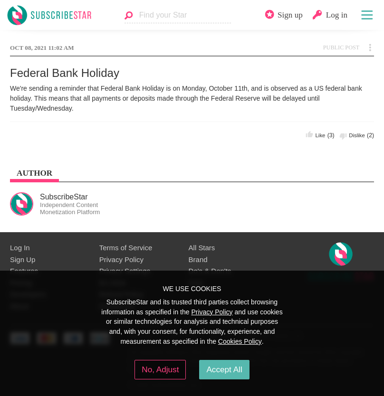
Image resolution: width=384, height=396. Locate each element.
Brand (198, 259)
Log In (20, 248)
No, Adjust (160, 369)
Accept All (224, 369)
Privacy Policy (121, 259)
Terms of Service (125, 248)
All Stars (202, 248)
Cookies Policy (240, 341)
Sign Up (22, 259)
